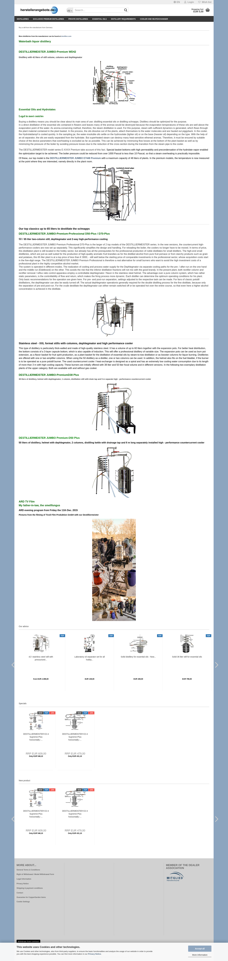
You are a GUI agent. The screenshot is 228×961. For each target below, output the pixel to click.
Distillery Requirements (123, 19)
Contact (20, 893)
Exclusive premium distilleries (48, 19)
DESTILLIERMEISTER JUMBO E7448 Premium (75, 158)
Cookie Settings (23, 902)
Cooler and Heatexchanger (154, 19)
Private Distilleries (78, 19)
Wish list (204, 2)
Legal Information (24, 879)
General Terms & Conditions (28, 870)
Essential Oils (99, 19)
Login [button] (189, 2)
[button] (176, 2)
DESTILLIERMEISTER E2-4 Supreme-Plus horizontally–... (36, 737)
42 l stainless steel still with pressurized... (41, 658)
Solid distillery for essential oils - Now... (138, 657)
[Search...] (69, 10)
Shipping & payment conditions (30, 888)
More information (199, 955)
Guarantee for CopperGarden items (31, 897)
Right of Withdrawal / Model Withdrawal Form (35, 874)
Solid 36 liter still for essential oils (187, 657)
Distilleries (23, 19)
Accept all (200, 948)
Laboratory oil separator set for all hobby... (89, 658)
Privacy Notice (94, 954)
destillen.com (66, 36)
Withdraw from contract (28, 941)
